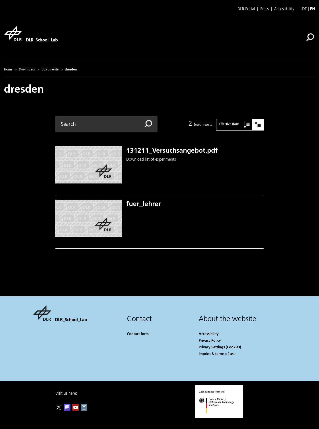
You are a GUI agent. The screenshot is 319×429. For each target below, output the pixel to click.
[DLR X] (58, 409)
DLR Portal (246, 8)
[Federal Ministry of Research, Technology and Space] (220, 416)
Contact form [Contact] (138, 333)
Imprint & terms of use (217, 353)
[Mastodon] (67, 409)
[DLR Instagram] (84, 409)
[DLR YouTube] (75, 409)
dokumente (50, 69)
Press (264, 8)
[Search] (310, 37)
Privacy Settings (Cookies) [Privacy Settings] (220, 347)
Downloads (27, 69)
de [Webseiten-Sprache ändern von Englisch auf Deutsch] (304, 8)
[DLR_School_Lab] (31, 33)
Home (8, 69)
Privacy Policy (210, 340)
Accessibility (284, 8)
